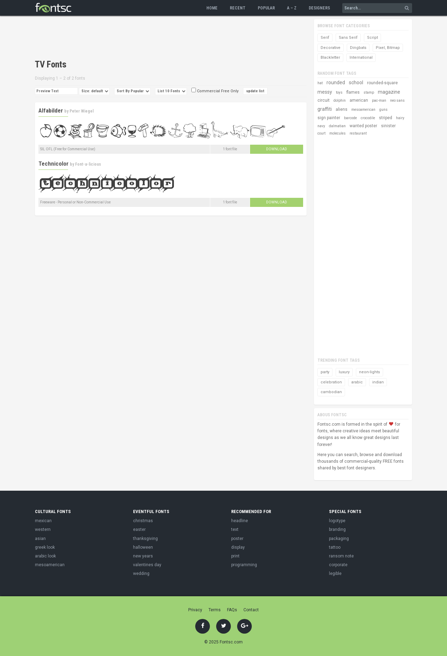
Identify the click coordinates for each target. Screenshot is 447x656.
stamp (369, 92)
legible (335, 573)
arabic (357, 382)
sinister (388, 125)
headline (239, 520)
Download (276, 149)
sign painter (328, 117)
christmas (143, 520)
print (235, 556)
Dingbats (358, 47)
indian (378, 382)
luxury (344, 372)
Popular (266, 8)
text (235, 529)
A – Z (291, 8)
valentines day (147, 564)
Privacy (195, 609)
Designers (319, 8)
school (356, 82)
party (325, 372)
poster (237, 538)
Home (212, 8)
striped (385, 117)
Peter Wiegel (81, 111)
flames (353, 92)
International (361, 57)
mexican (43, 520)
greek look (45, 547)
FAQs (232, 609)
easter (139, 529)
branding (337, 529)
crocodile (368, 118)
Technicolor (53, 163)
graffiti (324, 109)
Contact (251, 609)
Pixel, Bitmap (388, 47)
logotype (337, 520)
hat (320, 83)
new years (143, 556)
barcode (350, 118)
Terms (214, 609)
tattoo (334, 547)
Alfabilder (50, 110)
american (359, 100)
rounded (336, 82)
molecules (337, 133)
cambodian (331, 392)
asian (40, 538)
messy (324, 92)
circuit (323, 100)
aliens (341, 109)
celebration (331, 382)
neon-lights (369, 372)
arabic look (45, 556)
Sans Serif (348, 37)
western (43, 529)
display (238, 547)
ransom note (341, 556)
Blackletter (330, 57)
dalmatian (337, 126)
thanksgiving (145, 538)
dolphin (340, 100)
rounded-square (382, 82)
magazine (389, 92)
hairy (400, 118)
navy (321, 126)
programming (244, 564)
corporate (338, 564)
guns (383, 109)
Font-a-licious (88, 164)
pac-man (379, 100)
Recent (238, 8)
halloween (143, 547)
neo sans (397, 100)
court (321, 133)
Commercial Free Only (215, 91)
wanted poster (363, 125)
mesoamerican (363, 109)
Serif (325, 37)
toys (339, 92)
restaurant (358, 133)
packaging (339, 538)
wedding (141, 573)
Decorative (330, 47)
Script (372, 37)
